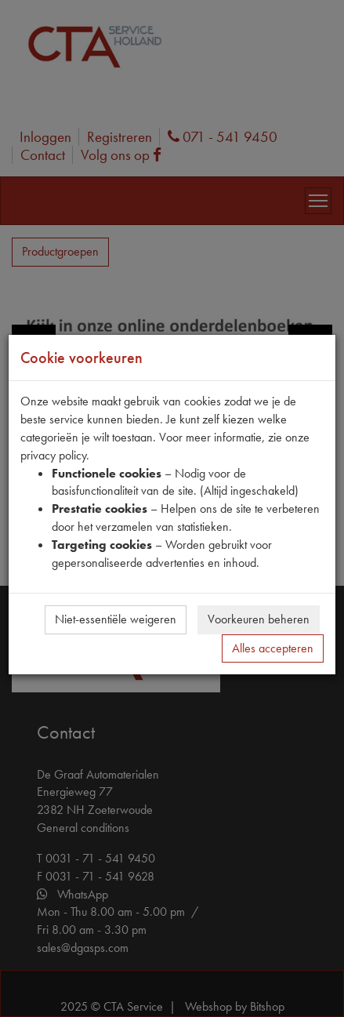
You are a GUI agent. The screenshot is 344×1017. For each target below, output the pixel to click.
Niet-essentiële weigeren (115, 619)
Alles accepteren (272, 648)
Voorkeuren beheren (259, 619)
